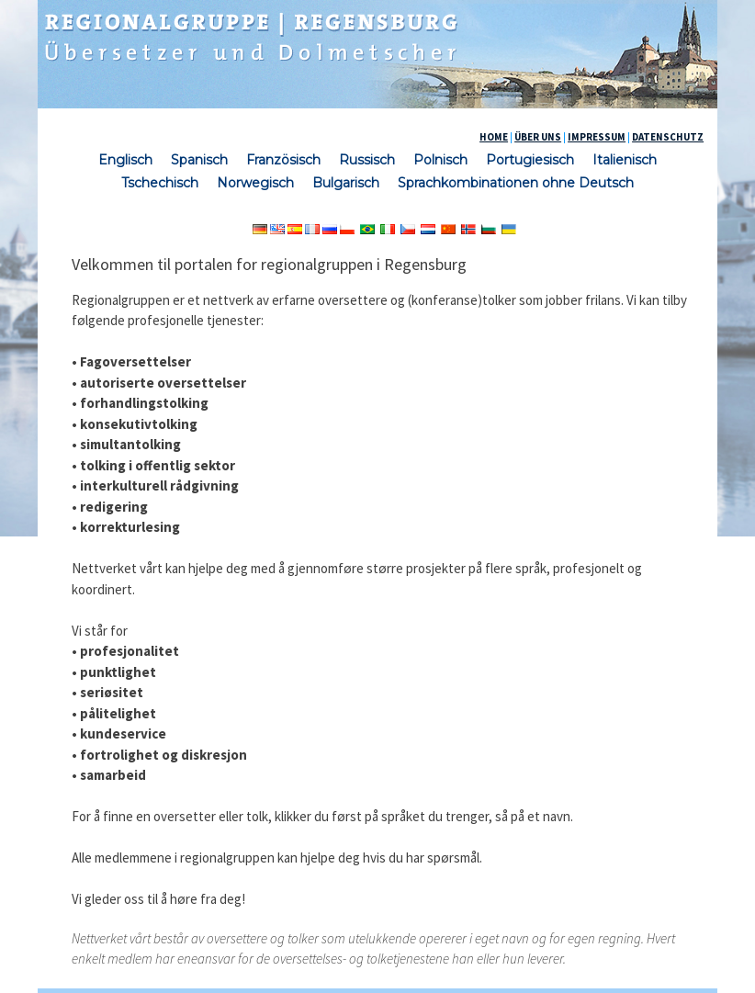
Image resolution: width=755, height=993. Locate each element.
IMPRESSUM (596, 136)
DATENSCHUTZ (668, 136)
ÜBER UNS (537, 136)
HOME (493, 136)
